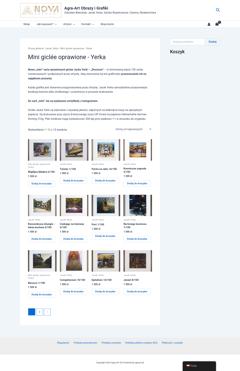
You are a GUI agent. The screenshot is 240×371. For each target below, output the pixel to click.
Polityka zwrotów (111, 342)
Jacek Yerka (52, 48)
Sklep (26, 24)
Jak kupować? (44, 24)
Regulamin (64, 342)
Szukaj (212, 41)
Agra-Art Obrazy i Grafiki (86, 8)
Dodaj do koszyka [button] (42, 183)
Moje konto (101, 24)
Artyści (66, 24)
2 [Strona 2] (39, 313)
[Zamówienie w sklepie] (133, 129)
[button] (218, 10)
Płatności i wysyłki (171, 342)
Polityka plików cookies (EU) (140, 342)
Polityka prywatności (86, 342)
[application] (53, 24)
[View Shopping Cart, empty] (217, 24)
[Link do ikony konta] (209, 24)
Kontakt (83, 24)
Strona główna (36, 48)
